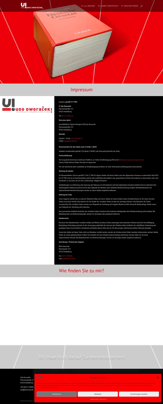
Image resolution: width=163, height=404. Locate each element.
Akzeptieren (56, 394)
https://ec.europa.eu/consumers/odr (131, 160)
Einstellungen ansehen (139, 394)
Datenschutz (94, 399)
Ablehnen (97, 394)
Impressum (102, 399)
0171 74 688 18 (67, 116)
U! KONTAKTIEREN (129, 6)
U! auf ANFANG (88, 6)
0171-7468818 (67, 256)
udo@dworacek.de (70, 141)
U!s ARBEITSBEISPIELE (108, 6)
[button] (158, 377)
